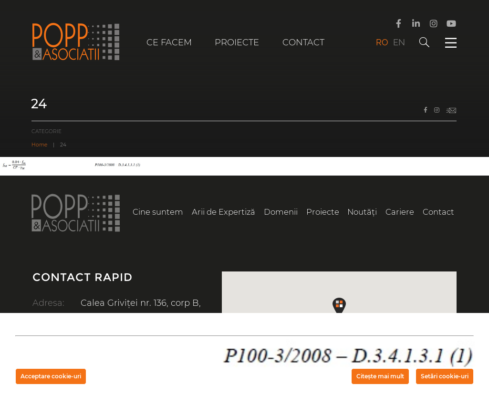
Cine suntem (158, 212)
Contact (303, 42)
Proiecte (237, 42)
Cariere (399, 212)
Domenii (281, 212)
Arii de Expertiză (223, 212)
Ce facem (169, 42)
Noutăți (362, 212)
